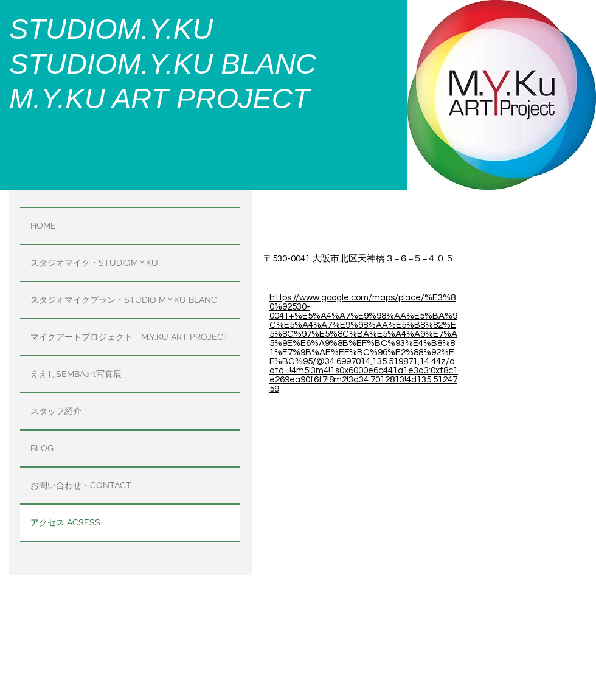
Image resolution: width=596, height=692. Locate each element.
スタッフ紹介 (55, 411)
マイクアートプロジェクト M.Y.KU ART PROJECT (129, 337)
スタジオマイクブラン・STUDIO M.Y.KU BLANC (123, 300)
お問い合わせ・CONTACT (80, 485)
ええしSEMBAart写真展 (76, 374)
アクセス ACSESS (65, 522)
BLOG (42, 448)
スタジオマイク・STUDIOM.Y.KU (94, 263)
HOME (43, 225)
